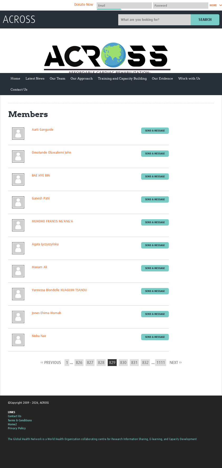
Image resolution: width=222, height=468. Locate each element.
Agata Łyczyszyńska (45, 244)
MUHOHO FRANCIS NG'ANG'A (52, 221)
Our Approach (82, 78)
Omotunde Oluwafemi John (51, 152)
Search (205, 20)
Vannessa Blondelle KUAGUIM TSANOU (59, 290)
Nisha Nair (39, 336)
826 (79, 362)
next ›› (176, 362)
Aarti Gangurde (42, 129)
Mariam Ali (39, 267)
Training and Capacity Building (122, 78)
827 (90, 362)
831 (134, 362)
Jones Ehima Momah (46, 313)
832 (145, 362)
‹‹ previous (51, 362)
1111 (160, 362)
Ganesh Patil (41, 198)
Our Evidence (162, 78)
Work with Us (189, 78)
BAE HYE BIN (41, 175)
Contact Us (19, 89)
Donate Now (83, 5)
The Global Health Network (42, 5)
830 (123, 362)
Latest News (35, 78)
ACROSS (19, 20)
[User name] (124, 5)
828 (101, 362)
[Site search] (155, 19)
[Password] (180, 5)
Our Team (57, 78)
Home (15, 78)
